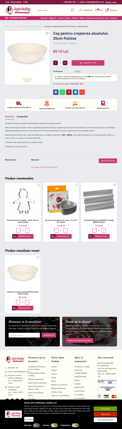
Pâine (53, 381)
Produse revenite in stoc (97, 18)
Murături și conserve (59, 385)
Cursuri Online (64, 18)
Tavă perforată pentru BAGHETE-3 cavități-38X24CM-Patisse (99, 221)
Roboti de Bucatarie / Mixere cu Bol (36, 387)
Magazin (52, 18)
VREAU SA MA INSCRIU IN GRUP (79, 340)
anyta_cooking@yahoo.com (15, 371)
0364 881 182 (77, 83)
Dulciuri (54, 374)
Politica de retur (80, 376)
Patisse (77, 71)
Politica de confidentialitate (80, 371)
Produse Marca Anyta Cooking (36, 374)
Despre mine (79, 387)
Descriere (9, 116)
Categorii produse (17, 18)
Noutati (44, 18)
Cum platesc (79, 395)
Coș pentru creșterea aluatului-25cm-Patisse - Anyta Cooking (22, 293)
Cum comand (79, 391)
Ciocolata (31, 399)
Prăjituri (54, 370)
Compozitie (22, 116)
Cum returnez (79, 398)
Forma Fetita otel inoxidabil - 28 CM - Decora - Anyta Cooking (23, 221)
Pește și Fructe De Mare (60, 395)
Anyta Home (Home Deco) (35, 394)
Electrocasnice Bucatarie (37, 383)
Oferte (82, 18)
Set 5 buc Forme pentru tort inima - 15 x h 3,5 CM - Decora (61, 221)
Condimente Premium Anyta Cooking (36, 368)
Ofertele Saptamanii (36, 379)
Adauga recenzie (108, 161)
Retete (75, 18)
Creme (53, 377)
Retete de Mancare (58, 388)
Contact (113, 18)
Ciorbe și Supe (56, 392)
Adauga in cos (88, 63)
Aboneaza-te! (48, 335)
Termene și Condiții (81, 367)
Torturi (54, 367)
